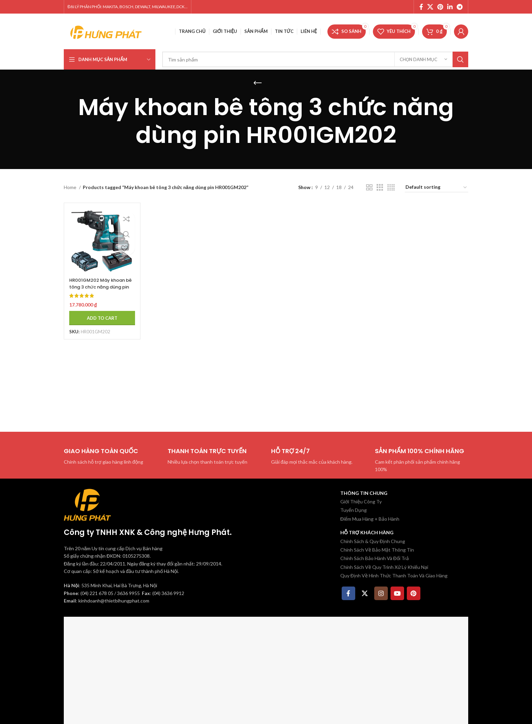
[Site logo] (106, 31)
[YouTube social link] (397, 593)
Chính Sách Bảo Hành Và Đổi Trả (374, 558)
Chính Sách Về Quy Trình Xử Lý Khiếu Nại (384, 567)
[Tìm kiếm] (315, 59)
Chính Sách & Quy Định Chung (372, 541)
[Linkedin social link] (450, 7)
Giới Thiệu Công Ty (361, 501)
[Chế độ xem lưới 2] (369, 187)
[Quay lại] (257, 83)
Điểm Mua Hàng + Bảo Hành (369, 519)
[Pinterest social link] (440, 7)
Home (70, 187)
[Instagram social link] (381, 593)
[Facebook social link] (421, 7)
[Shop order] (436, 187)
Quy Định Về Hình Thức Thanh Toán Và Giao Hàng (394, 575)
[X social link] (430, 7)
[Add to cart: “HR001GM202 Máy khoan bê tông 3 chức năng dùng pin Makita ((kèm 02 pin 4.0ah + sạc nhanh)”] (100, 314)
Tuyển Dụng (353, 510)
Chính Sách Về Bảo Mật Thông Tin (377, 550)
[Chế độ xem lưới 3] (380, 187)
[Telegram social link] (459, 7)
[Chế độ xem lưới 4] (391, 187)
